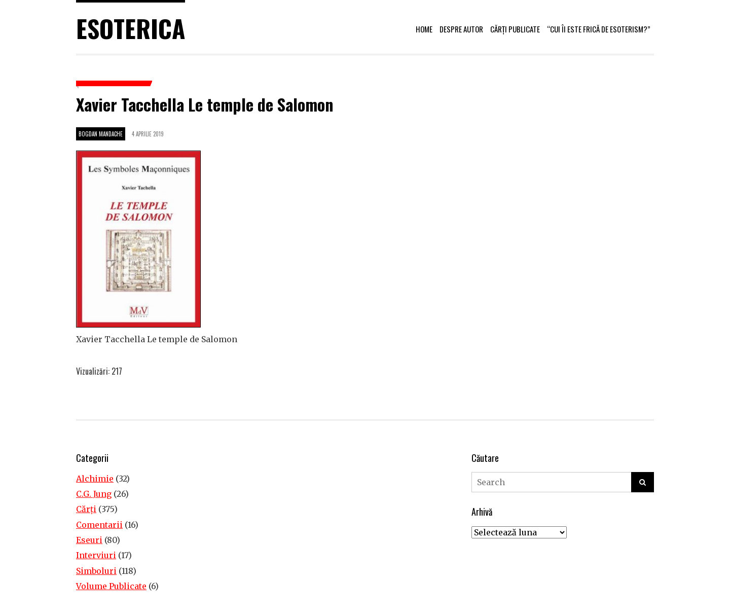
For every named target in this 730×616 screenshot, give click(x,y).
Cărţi (86, 509)
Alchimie (95, 479)
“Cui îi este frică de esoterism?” (598, 28)
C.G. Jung (94, 494)
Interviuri (96, 555)
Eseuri (89, 540)
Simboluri (96, 571)
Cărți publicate (515, 28)
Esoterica (130, 28)
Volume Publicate (111, 586)
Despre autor (461, 28)
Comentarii (99, 525)
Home (424, 28)
